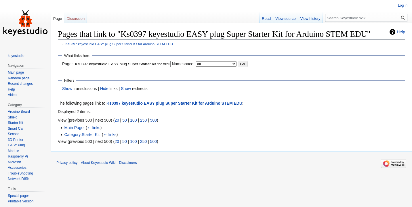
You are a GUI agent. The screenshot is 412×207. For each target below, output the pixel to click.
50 (124, 120)
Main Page (73, 127)
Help (401, 32)
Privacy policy (66, 163)
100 (133, 120)
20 (117, 120)
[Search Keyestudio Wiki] (366, 18)
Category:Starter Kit (82, 134)
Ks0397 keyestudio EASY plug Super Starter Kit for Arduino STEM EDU (119, 44)
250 (143, 120)
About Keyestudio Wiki (98, 163)
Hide (104, 88)
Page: (67, 64)
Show (67, 88)
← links (93, 127)
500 (153, 120)
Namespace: (183, 64)
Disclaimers (128, 163)
